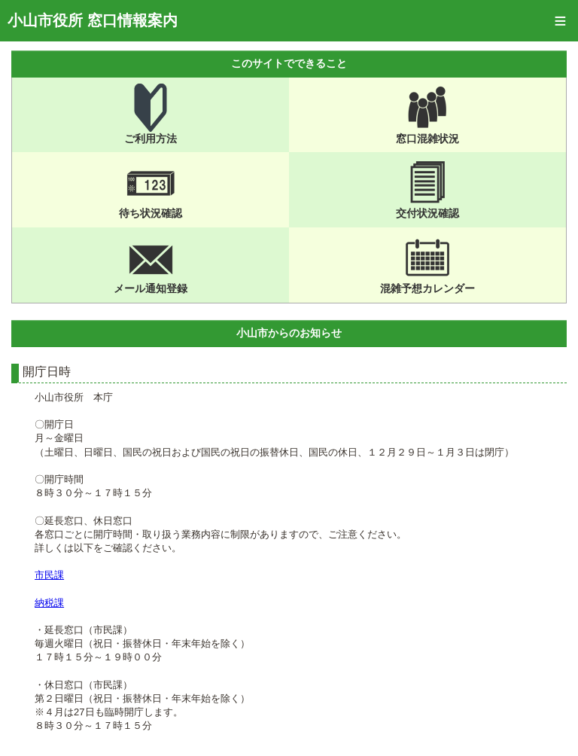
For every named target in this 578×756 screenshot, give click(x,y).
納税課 (49, 602)
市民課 (49, 575)
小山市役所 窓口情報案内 (93, 20)
